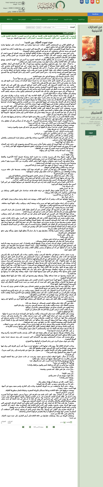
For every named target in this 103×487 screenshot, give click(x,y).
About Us (9, 19)
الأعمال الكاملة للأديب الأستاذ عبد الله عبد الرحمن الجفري (38, 36)
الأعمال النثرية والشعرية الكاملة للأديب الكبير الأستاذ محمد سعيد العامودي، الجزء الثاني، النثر (90, 102)
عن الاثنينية (81, 19)
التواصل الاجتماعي (52, 19)
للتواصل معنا (22, 19)
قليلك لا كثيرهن (91, 64)
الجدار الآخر (31, 38)
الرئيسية (73, 36)
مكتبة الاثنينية (68, 19)
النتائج (91, 136)
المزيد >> (82, 108)
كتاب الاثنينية (64, 36)
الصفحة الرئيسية (95, 19)
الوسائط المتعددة (36, 19)
